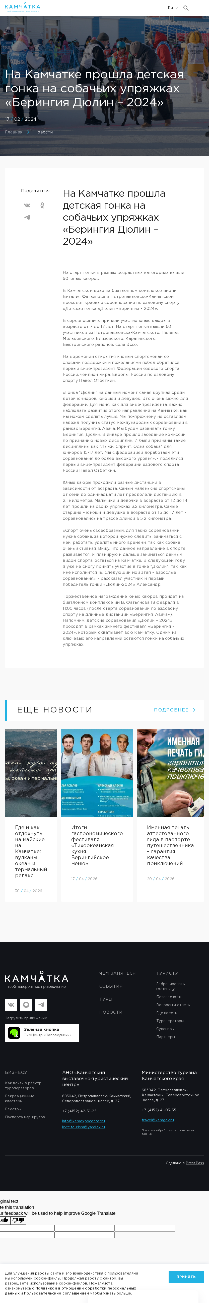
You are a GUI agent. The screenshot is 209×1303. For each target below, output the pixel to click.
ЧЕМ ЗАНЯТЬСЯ (117, 973)
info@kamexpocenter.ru (83, 1121)
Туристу (167, 973)
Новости (43, 132)
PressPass (195, 1163)
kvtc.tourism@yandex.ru (83, 1127)
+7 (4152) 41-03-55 (159, 1110)
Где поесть (166, 1013)
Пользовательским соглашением (56, 1293)
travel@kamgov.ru (158, 1120)
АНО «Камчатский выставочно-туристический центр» (95, 1079)
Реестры (13, 1109)
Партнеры (165, 1037)
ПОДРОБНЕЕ (175, 710)
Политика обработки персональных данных (168, 1132)
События (111, 986)
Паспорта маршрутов (25, 1117)
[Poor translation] (18, 1220)
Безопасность (169, 997)
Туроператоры (170, 1021)
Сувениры (165, 1029)
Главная (13, 132)
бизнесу (16, 1073)
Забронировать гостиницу (170, 987)
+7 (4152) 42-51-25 (79, 1111)
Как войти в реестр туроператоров (23, 1086)
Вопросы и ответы (173, 1005)
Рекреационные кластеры (19, 1099)
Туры (106, 999)
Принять (186, 1277)
